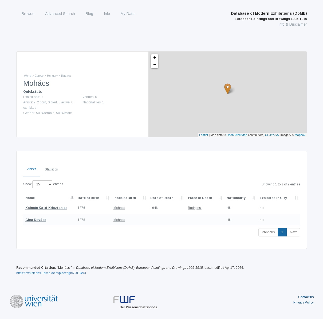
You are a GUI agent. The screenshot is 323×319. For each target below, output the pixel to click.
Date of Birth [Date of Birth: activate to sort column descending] (88, 198)
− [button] (154, 64)
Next (293, 232)
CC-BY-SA (272, 135)
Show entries (43, 184)
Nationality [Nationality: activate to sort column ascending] (236, 198)
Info (107, 13)
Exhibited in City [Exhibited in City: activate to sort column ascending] (273, 198)
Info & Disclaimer (292, 24)
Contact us (306, 297)
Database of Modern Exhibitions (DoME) (269, 16)
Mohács (119, 208)
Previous (268, 232)
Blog (89, 13)
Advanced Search (60, 13)
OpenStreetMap (236, 135)
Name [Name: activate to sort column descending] (30, 198)
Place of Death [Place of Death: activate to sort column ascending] (200, 198)
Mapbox (300, 135)
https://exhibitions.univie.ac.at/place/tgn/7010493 (51, 273)
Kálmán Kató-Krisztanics (46, 208)
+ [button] (154, 58)
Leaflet (203, 135)
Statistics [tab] (51, 169)
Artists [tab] (31, 169)
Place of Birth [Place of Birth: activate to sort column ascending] (124, 198)
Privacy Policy (303, 302)
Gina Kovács (35, 220)
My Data (128, 13)
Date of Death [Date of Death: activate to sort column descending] (161, 198)
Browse (28, 13)
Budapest (195, 208)
